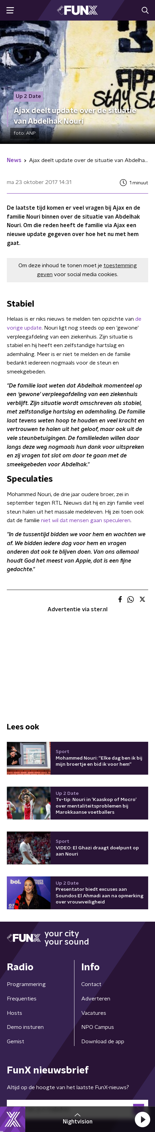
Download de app (102, 1041)
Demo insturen (25, 1027)
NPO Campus (97, 1027)
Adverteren (95, 998)
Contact (91, 984)
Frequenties (22, 998)
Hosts (14, 1013)
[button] (142, 1119)
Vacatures (93, 1013)
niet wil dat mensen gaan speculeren (85, 520)
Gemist (15, 1041)
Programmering (26, 984)
